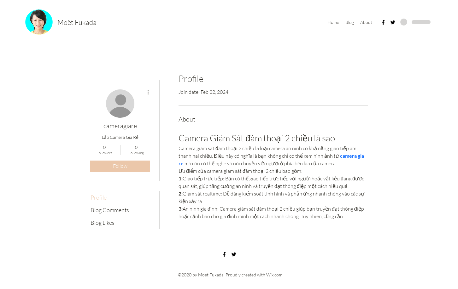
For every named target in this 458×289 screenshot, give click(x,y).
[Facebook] (383, 22)
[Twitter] (393, 22)
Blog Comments (110, 210)
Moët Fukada (77, 22)
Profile (99, 197)
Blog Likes (103, 222)
